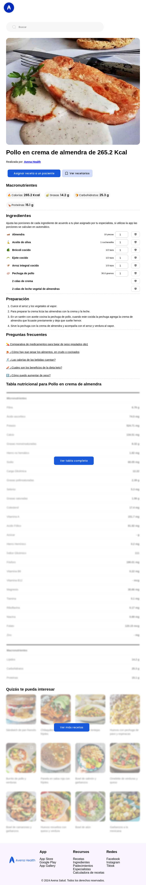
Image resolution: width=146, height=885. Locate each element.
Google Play (48, 862)
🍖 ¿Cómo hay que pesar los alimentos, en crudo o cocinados (42, 352)
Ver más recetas (71, 727)
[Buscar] (58, 27)
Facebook (113, 859)
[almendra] (121, 234)
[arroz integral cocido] (121, 266)
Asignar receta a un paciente (34, 173)
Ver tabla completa (74, 461)
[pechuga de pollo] (121, 273)
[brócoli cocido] (121, 250)
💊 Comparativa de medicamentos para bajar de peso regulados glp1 (47, 344)
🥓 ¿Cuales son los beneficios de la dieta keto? (34, 367)
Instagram (113, 862)
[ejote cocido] (121, 258)
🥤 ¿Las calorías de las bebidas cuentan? (31, 359)
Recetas (78, 859)
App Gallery (48, 865)
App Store (46, 859)
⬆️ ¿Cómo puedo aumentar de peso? (28, 375)
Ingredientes (81, 862)
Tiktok (110, 865)
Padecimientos (83, 865)
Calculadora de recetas (88, 872)
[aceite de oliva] (121, 242)
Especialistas (82, 869)
